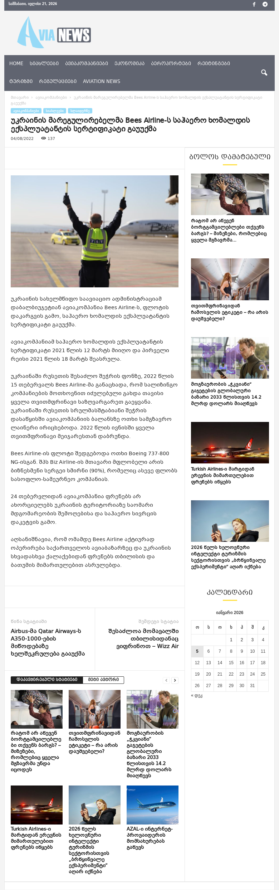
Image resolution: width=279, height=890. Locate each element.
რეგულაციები (58, 82)
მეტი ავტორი (103, 680)
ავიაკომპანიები (86, 64)
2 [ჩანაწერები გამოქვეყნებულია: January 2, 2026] (242, 639)
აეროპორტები (171, 64)
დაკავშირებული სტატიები (46, 680)
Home (16, 64)
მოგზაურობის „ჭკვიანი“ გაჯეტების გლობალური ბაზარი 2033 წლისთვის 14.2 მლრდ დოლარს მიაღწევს (149, 755)
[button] (264, 73)
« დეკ (196, 695)
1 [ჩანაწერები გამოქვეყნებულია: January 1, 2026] (231, 639)
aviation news (101, 82)
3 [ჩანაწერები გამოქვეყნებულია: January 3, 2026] (252, 639)
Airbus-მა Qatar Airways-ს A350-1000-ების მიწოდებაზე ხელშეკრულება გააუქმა (48, 643)
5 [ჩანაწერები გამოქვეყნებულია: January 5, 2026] (197, 651)
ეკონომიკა (129, 64)
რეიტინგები (213, 64)
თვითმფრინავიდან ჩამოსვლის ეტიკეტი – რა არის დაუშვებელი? (94, 742)
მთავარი (20, 98)
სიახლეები (44, 64)
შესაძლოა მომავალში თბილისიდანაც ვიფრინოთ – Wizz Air (143, 639)
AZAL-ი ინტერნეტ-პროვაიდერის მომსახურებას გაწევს (150, 838)
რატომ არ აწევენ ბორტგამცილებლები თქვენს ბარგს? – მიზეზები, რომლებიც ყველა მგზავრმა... (229, 231)
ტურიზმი (21, 82)
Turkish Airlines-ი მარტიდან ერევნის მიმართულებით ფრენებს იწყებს (36, 838)
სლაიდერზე (80, 110)
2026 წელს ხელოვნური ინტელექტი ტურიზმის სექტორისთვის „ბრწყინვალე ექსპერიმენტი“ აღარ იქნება (89, 851)
